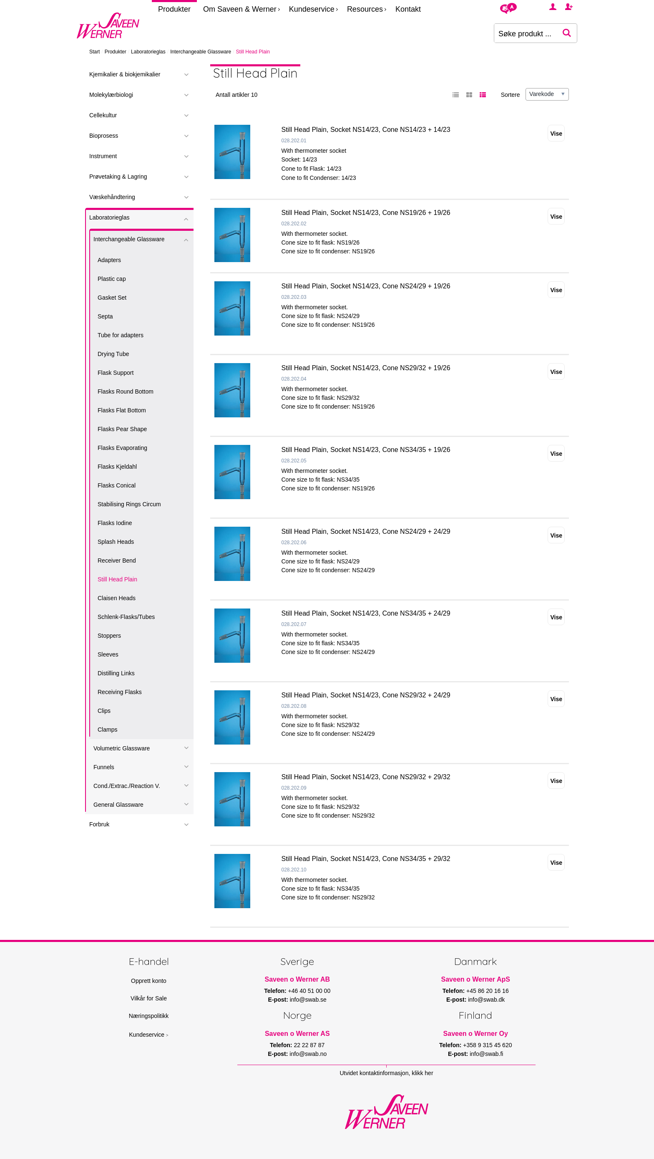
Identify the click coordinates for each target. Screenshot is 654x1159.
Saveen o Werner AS (297, 1033)
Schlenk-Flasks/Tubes (126, 617)
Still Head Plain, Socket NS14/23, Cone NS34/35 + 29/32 (366, 858)
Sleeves (108, 654)
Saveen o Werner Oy (475, 1033)
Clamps (107, 729)
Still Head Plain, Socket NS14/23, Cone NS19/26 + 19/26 (366, 212)
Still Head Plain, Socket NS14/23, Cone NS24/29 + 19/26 (366, 286)
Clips (104, 710)
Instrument (103, 156)
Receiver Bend (117, 560)
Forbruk (99, 824)
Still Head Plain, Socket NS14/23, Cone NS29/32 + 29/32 (366, 776)
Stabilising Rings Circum (129, 504)
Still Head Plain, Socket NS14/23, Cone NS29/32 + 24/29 (366, 695)
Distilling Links (116, 673)
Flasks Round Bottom (125, 391)
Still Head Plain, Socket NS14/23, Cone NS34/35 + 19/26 (366, 449)
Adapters (109, 260)
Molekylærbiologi (111, 94)
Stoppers (109, 635)
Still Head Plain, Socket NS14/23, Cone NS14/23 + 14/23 (366, 129)
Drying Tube (113, 354)
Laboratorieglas (148, 52)
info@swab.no (308, 1053)
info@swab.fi (486, 1053)
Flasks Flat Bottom (122, 410)
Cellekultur (103, 115)
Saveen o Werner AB (297, 979)
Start (94, 52)
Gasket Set (112, 297)
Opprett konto (148, 980)
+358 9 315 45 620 (487, 1045)
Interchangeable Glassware (200, 52)
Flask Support (115, 372)
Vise (556, 133)
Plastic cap (112, 278)
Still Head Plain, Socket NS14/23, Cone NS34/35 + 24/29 (366, 613)
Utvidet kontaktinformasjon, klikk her (386, 1073)
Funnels (103, 767)
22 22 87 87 (309, 1045)
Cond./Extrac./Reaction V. (126, 786)
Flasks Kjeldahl (117, 466)
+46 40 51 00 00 (309, 990)
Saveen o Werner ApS (475, 979)
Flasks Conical (117, 485)
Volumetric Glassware (121, 748)
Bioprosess (103, 135)
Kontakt (408, 9)
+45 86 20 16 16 (487, 990)
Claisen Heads (117, 598)
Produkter (174, 9)
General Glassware (118, 804)
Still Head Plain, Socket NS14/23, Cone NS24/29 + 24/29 (366, 531)
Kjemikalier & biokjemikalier (124, 74)
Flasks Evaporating (122, 447)
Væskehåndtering (112, 197)
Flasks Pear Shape (122, 429)
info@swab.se (308, 999)
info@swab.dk (486, 999)
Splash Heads (116, 541)
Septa (105, 316)
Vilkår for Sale (149, 998)
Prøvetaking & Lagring (118, 176)
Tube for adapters (120, 335)
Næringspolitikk (149, 1016)
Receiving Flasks (120, 692)
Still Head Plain (117, 579)
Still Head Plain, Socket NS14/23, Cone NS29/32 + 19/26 (366, 367)
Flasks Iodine (115, 523)
